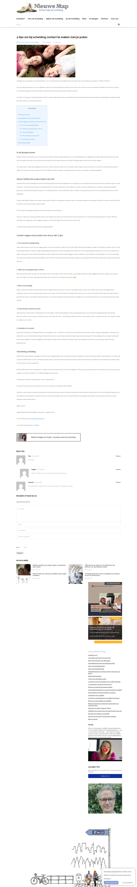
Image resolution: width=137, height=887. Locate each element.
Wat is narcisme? (93, 719)
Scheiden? (20, 19)
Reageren (20, 553)
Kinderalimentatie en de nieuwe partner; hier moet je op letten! (104, 672)
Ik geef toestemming (111, 882)
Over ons (114, 19)
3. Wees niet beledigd (26, 132)
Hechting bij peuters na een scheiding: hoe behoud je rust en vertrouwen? (102, 574)
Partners (104, 19)
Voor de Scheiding (35, 19)
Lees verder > (108, 737)
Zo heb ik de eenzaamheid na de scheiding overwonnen (104, 698)
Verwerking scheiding (24, 142)
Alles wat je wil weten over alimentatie (99, 660)
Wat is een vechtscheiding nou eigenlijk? (99, 701)
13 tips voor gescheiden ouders (97, 679)
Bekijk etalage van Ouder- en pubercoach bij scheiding (53, 437)
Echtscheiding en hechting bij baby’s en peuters (102, 692)
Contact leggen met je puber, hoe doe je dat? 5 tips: (32, 121)
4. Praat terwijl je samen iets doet (29, 135)
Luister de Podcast (113, 583)
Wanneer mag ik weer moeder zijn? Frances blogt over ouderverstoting (103, 704)
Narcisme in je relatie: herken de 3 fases (99, 708)
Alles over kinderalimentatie (96, 669)
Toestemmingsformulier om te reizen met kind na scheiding (105, 690)
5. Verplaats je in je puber (27, 139)
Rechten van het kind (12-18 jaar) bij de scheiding (102, 716)
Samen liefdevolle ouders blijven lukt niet (29, 118)
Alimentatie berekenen (94, 676)
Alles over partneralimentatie (96, 666)
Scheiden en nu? (93, 655)
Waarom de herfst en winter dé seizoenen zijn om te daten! (102, 628)
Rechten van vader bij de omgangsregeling (100, 687)
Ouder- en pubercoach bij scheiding (28, 42)
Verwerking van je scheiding (96, 695)
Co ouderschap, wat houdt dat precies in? (100, 684)
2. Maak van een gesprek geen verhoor (31, 128)
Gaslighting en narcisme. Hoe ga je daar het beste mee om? (105, 711)
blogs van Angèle (34, 425)
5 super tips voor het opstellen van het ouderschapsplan (104, 681)
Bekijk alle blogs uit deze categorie (108, 642)
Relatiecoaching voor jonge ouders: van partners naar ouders (49, 566)
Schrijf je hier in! (105, 776)
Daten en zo (116, 618)
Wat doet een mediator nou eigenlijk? (98, 713)
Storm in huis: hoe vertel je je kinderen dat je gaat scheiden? (49, 574)
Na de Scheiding (72, 19)
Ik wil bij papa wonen (24, 114)
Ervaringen (93, 19)
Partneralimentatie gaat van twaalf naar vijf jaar (101, 663)
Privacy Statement (127, 882)
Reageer (118, 456)
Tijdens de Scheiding (54, 19)
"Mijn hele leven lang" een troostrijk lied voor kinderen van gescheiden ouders (100, 566)
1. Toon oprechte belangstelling (29, 125)
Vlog (90, 725)
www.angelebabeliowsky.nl (36, 418)
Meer (84, 19)
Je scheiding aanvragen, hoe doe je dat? (99, 658)
